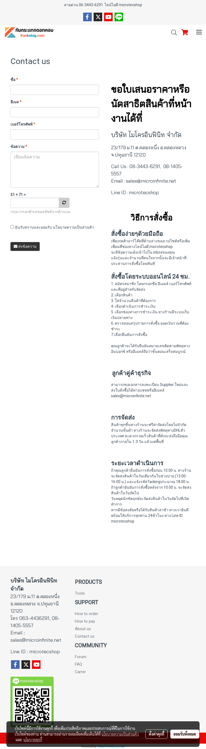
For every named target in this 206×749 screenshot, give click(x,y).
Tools (80, 593)
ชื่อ (14, 79)
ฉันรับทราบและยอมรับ (52, 227)
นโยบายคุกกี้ (32, 739)
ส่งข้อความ (25, 246)
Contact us (84, 636)
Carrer (80, 671)
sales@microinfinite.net (151, 181)
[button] (172, 33)
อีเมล (15, 102)
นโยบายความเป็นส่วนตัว (73, 227)
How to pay (85, 621)
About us (83, 628)
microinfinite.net (43, 640)
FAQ (78, 664)
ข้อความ (18, 146)
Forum (80, 656)
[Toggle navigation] (199, 32)
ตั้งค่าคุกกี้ (156, 734)
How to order (86, 613)
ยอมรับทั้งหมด (185, 734)
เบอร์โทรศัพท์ (22, 124)
